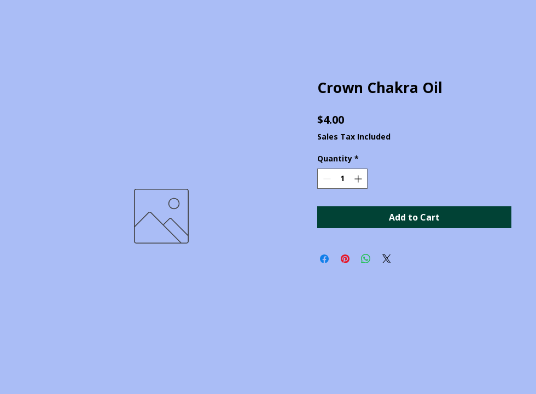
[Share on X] (386, 258)
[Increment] (359, 178)
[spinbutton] (342, 178)
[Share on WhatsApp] (365, 258)
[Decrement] (326, 178)
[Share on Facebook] (324, 258)
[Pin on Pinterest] (345, 258)
